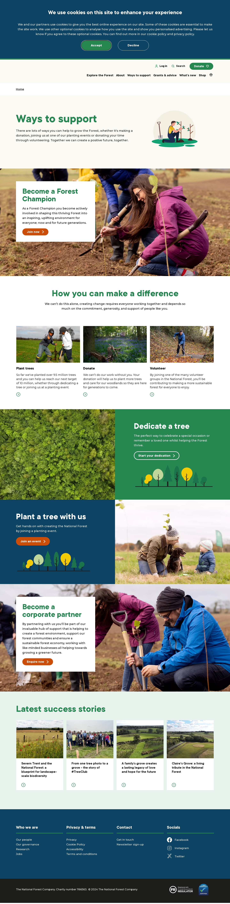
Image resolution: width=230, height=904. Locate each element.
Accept (96, 45)
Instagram (182, 849)
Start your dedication (156, 456)
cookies (79, 29)
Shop (202, 76)
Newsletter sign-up (130, 845)
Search (180, 66)
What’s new (187, 76)
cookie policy (156, 34)
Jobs (19, 855)
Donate (203, 67)
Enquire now (38, 662)
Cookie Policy (75, 845)
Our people (24, 840)
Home (20, 90)
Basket (211, 75)
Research (22, 850)
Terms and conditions (81, 855)
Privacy (71, 840)
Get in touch (125, 840)
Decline (133, 45)
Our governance (27, 845)
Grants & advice (165, 76)
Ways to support (139, 76)
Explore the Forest (100, 76)
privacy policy (184, 34)
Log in (163, 66)
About (120, 76)
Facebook (181, 841)
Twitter (180, 857)
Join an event (32, 542)
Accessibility (74, 850)
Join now (35, 232)
